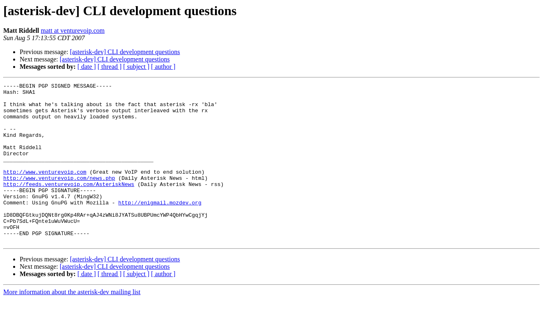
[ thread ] (109, 66)
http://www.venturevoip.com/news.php (59, 197)
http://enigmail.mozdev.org (159, 227)
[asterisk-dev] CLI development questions (125, 51)
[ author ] (163, 66)
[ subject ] (136, 66)
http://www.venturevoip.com (44, 190)
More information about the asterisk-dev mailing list (71, 323)
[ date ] (86, 66)
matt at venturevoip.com (73, 30)
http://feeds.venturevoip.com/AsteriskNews (68, 205)
